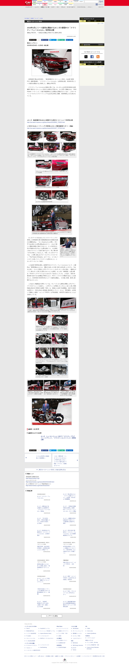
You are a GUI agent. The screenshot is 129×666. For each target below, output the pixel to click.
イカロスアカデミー (77, 638)
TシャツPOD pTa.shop (92, 642)
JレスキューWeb (76, 635)
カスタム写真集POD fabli (93, 645)
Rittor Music (59, 626)
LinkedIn (70, 39)
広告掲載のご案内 (50, 656)
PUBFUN (87, 635)
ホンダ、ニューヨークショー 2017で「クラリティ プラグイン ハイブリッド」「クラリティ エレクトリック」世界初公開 (58, 438)
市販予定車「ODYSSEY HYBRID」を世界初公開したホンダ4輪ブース (43, 548)
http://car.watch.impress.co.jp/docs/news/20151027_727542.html (46, 128)
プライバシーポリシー (70, 656)
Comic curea (90, 631)
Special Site (87, 44)
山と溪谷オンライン (62, 640)
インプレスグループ (86, 656)
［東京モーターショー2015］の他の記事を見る (52, 469)
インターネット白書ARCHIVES (33, 650)
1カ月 (101, 21)
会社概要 (78, 656)
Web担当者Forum (30, 631)
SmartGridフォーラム (45, 628)
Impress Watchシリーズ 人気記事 (92, 62)
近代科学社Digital (62, 647)
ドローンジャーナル (30, 638)
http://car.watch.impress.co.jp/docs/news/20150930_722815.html (46, 122)
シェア (46, 39)
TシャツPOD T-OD (62, 633)
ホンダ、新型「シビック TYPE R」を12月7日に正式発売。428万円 (69, 578)
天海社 (88, 628)
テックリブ (73, 647)
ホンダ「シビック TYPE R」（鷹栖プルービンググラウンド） (43, 580)
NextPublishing (43, 647)
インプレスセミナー (44, 635)
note (62, 39)
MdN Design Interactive (78, 645)
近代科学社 (59, 645)
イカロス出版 (74, 626)
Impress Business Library (45, 633)
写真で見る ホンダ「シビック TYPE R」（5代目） (69, 564)
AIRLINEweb (75, 628)
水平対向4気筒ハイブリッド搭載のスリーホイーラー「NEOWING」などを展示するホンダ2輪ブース (69, 550)
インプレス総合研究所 (31, 633)
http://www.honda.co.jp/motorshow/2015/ (38, 485)
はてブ (54, 39)
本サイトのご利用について (30, 656)
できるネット (29, 647)
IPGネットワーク (89, 640)
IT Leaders (28, 635)
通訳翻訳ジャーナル (77, 633)
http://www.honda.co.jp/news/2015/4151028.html (40, 482)
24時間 (88, 21)
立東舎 (59, 635)
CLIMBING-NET (61, 642)
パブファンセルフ (91, 638)
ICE (86, 626)
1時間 (83, 21)
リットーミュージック (63, 628)
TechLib (74, 649)
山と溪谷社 (59, 638)
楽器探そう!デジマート (63, 631)
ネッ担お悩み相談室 (30, 640)
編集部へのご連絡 (59, 656)
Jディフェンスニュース (78, 631)
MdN (72, 640)
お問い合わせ (41, 656)
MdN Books (75, 642)
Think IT (28, 628)
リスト (38, 39)
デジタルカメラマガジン (31, 645)
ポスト (34, 39)
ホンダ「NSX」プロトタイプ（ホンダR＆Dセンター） (69, 592)
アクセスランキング (89, 18)
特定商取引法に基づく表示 (99, 656)
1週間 (95, 21)
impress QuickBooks (91, 633)
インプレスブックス (44, 645)
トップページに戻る (52, 616)
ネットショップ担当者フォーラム (47, 631)
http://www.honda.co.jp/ (32, 478)
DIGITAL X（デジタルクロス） (47, 638)
